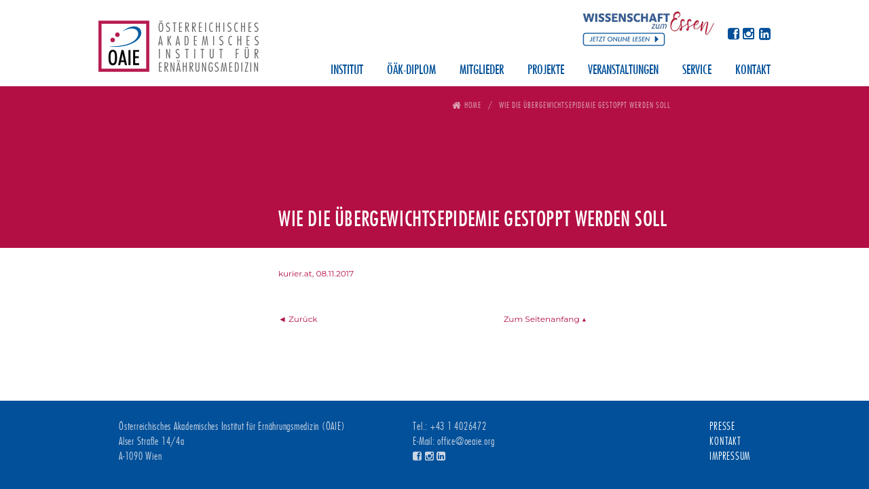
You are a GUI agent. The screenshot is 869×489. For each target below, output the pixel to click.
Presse (722, 426)
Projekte (546, 71)
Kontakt (753, 71)
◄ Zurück (298, 319)
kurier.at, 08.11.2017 (316, 273)
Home (472, 105)
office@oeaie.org (465, 441)
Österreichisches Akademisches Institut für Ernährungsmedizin (178, 51)
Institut (347, 71)
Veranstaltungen (623, 71)
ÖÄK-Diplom (411, 71)
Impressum (729, 456)
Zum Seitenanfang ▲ (545, 319)
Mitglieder (482, 71)
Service (696, 71)
